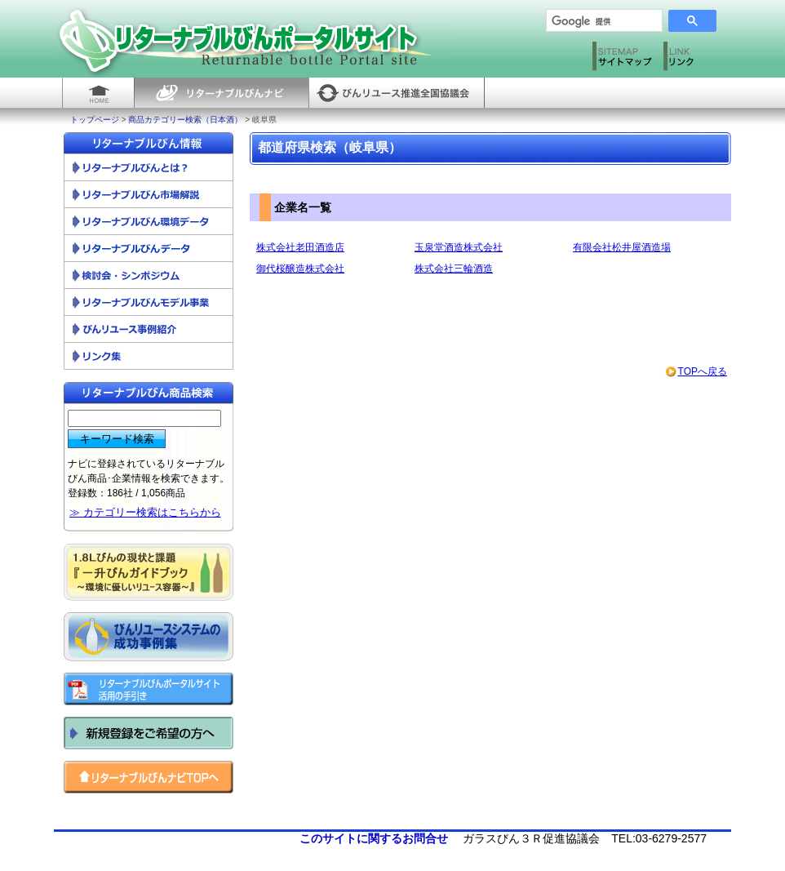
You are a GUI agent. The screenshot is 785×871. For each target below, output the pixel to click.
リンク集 (148, 356)
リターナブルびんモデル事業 (148, 302)
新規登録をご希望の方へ (148, 733)
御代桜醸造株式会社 (300, 268)
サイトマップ (623, 60)
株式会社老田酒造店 (300, 247)
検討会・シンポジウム (148, 275)
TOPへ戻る (696, 371)
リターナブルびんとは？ (148, 167)
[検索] (598, 21)
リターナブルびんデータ (148, 248)
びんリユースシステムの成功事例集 (148, 636)
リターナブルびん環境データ (148, 221)
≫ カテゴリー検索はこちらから (145, 512)
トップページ (94, 119)
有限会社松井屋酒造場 (622, 247)
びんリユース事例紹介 (148, 329)
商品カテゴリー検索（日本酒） (185, 119)
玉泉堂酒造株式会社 (459, 247)
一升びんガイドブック (148, 572)
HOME (98, 93)
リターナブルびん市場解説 (148, 194)
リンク (694, 60)
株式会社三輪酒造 (454, 268)
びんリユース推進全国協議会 (396, 93)
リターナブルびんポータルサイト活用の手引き (148, 689)
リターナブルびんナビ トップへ (148, 777)
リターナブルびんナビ (221, 93)
